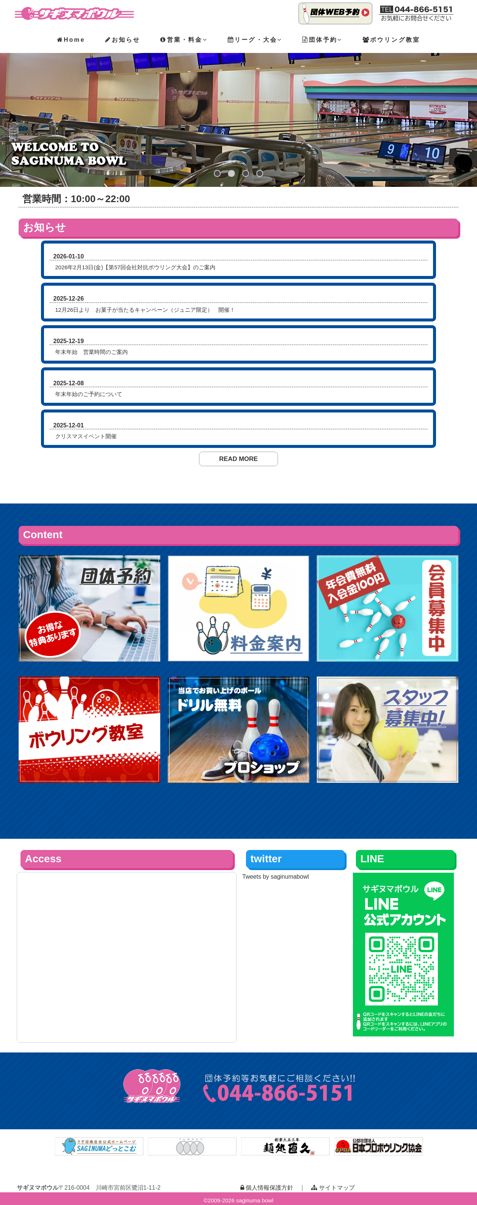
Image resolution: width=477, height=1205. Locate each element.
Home (71, 40)
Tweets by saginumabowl (275, 876)
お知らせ (122, 40)
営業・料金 (183, 40)
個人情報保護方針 (266, 1187)
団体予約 (322, 40)
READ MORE (238, 458)
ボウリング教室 (391, 40)
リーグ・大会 (255, 40)
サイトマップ (332, 1187)
